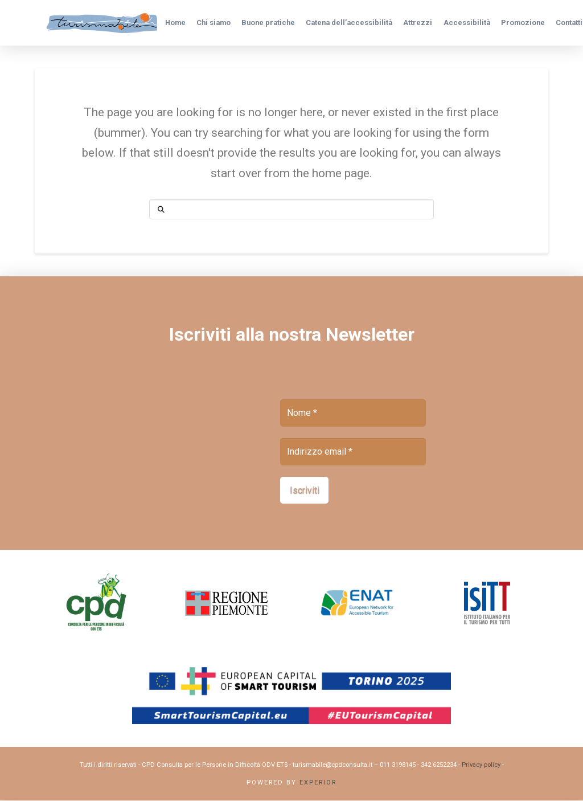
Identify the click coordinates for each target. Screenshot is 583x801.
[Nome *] (353, 413)
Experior (317, 782)
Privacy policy (481, 765)
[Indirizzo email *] (353, 451)
